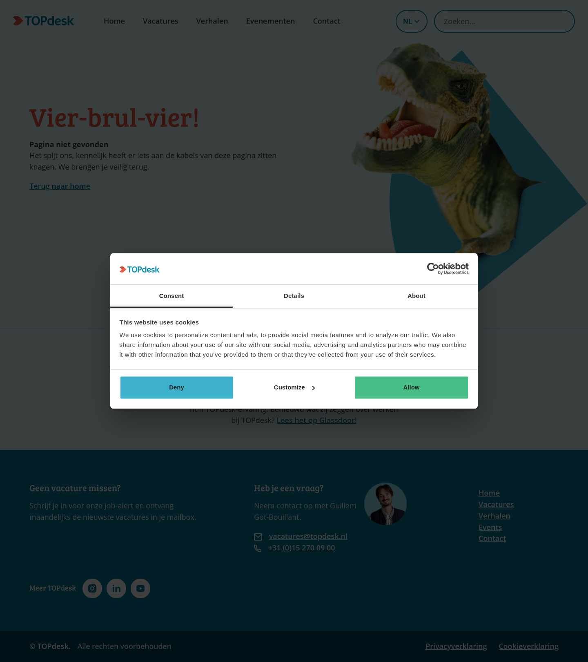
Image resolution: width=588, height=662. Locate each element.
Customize (294, 387)
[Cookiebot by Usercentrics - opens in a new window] (433, 269)
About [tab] (416, 295)
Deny (176, 387)
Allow (411, 387)
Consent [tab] (171, 295)
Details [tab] (294, 295)
